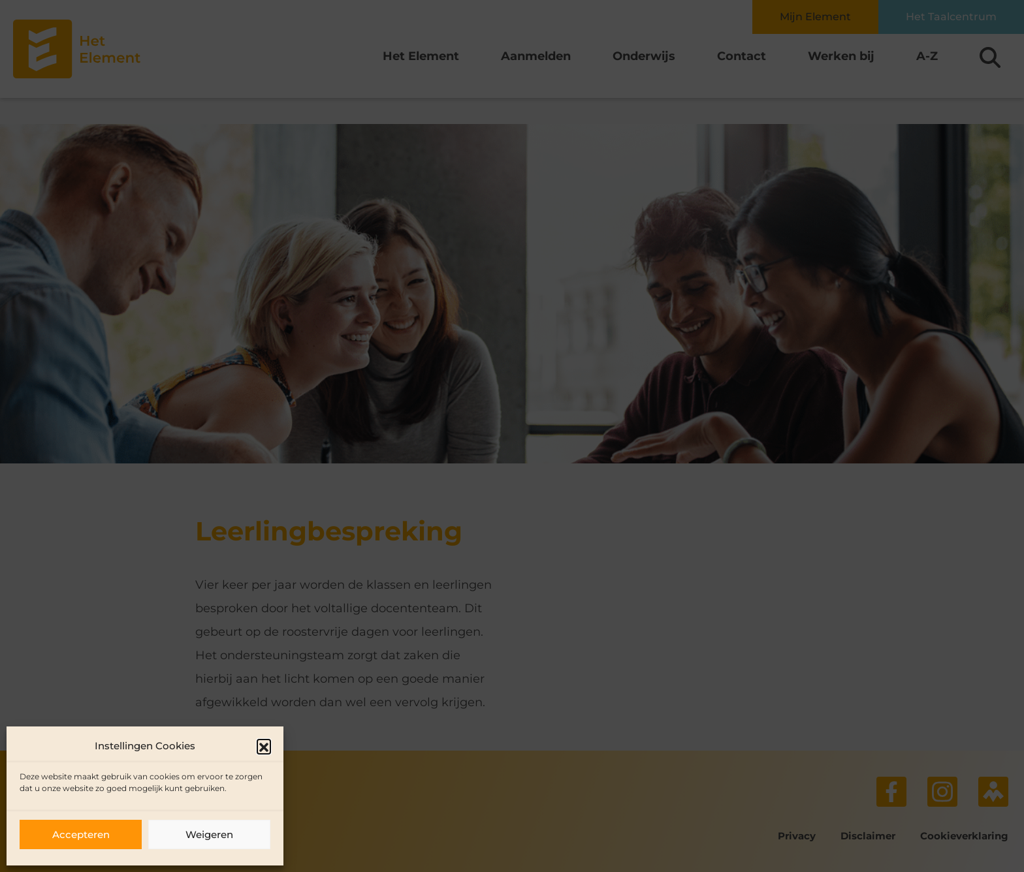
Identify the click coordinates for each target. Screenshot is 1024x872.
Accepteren (81, 834)
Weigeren (209, 834)
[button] (263, 746)
